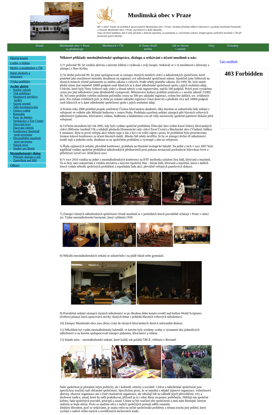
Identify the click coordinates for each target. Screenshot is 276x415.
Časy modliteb (228, 61)
